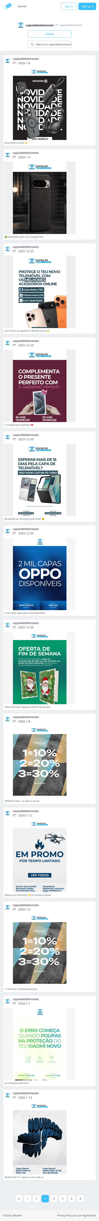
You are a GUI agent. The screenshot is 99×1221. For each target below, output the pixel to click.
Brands (22, 6)
